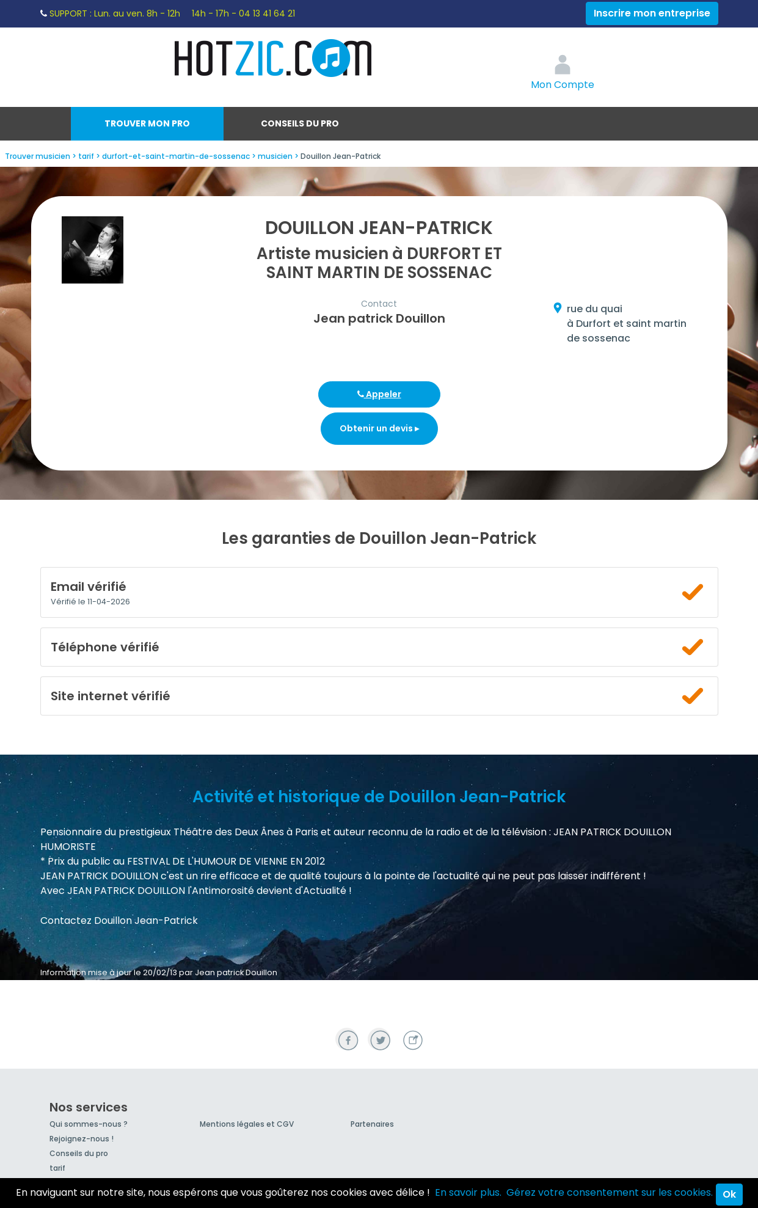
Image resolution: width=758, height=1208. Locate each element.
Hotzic (274, 58)
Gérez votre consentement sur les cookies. (609, 1192)
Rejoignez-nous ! (81, 1138)
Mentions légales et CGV (247, 1124)
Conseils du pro (300, 123)
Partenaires (372, 1124)
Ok (729, 1194)
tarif (57, 1168)
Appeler (379, 394)
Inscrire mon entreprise (652, 13)
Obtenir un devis (379, 428)
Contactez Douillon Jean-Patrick (119, 920)
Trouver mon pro (147, 123)
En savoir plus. (468, 1192)
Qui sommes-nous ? (88, 1124)
